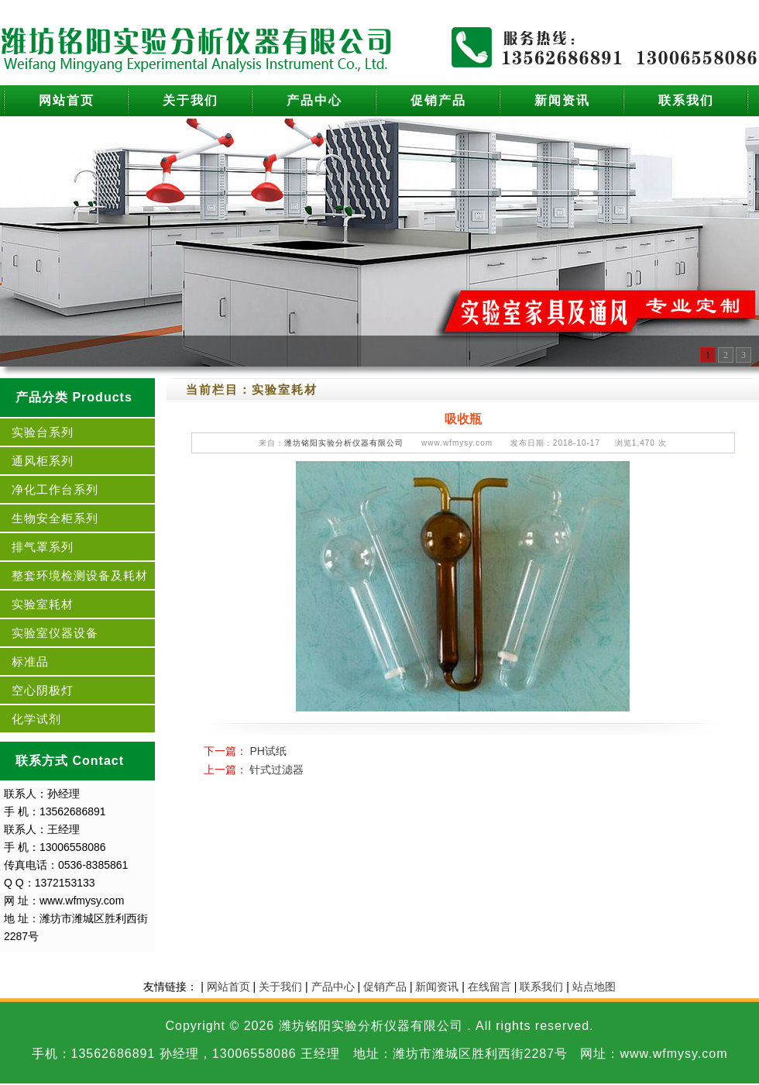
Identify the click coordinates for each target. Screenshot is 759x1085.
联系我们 (686, 100)
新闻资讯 (562, 100)
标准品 (30, 661)
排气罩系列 (43, 546)
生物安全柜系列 (55, 518)
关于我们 (190, 100)
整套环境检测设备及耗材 (80, 575)
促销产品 (438, 100)
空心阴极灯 (43, 690)
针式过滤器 (276, 769)
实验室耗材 (43, 604)
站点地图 (594, 986)
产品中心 (314, 100)
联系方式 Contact (69, 760)
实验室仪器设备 (55, 632)
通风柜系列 (43, 460)
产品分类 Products (73, 397)
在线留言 (489, 986)
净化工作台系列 (55, 489)
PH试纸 (267, 751)
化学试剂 (36, 718)
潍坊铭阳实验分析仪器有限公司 (344, 443)
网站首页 (66, 100)
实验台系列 (43, 432)
